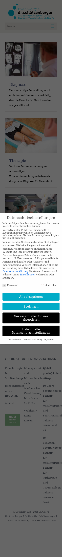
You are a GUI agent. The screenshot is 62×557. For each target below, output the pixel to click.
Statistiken (49, 281)
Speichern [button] (31, 303)
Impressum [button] (49, 336)
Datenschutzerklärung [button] (33, 336)
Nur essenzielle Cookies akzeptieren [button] (31, 314)
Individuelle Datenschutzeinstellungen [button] (31, 327)
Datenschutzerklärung (15, 267)
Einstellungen (27, 270)
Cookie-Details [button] (14, 336)
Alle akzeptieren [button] (31, 293)
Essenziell (10, 281)
